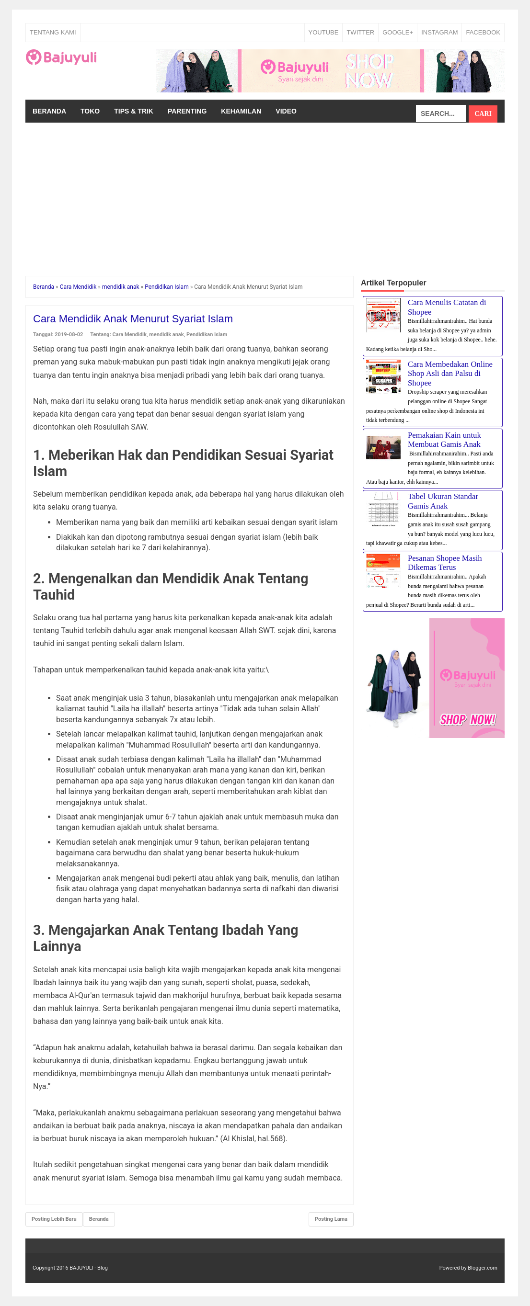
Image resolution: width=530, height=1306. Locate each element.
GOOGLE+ (397, 32)
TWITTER (360, 32)
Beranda (49, 111)
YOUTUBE (324, 32)
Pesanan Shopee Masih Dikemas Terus (445, 563)
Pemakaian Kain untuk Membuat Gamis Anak (444, 440)
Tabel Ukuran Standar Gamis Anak (443, 501)
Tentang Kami (53, 32)
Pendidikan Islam (206, 334)
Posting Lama (331, 1219)
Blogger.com (482, 1268)
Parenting (187, 111)
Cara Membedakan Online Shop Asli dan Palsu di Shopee (450, 373)
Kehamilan (241, 111)
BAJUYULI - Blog (88, 1268)
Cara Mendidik (130, 334)
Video (286, 111)
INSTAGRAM (439, 32)
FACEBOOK (483, 32)
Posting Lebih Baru (54, 1219)
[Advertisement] (265, 194)
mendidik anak (166, 334)
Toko (90, 111)
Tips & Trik (133, 111)
